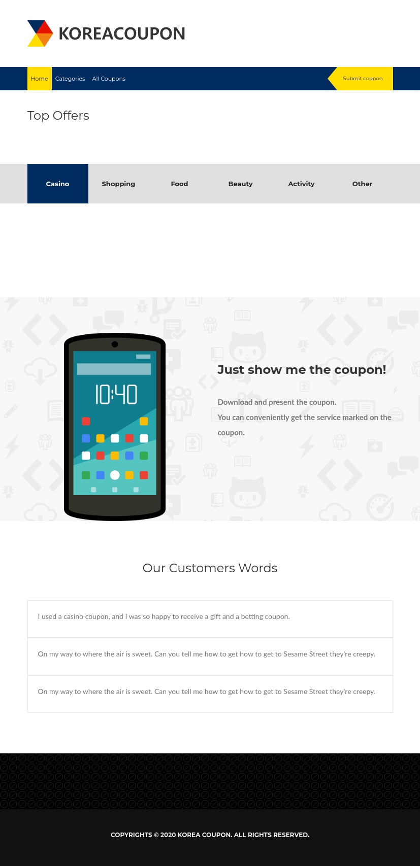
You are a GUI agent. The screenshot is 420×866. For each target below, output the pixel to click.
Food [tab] (179, 184)
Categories (70, 78)
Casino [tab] (58, 184)
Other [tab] (362, 184)
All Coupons (109, 78)
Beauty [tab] (240, 184)
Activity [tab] (301, 184)
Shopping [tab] (119, 184)
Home (39, 78)
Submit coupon (363, 78)
